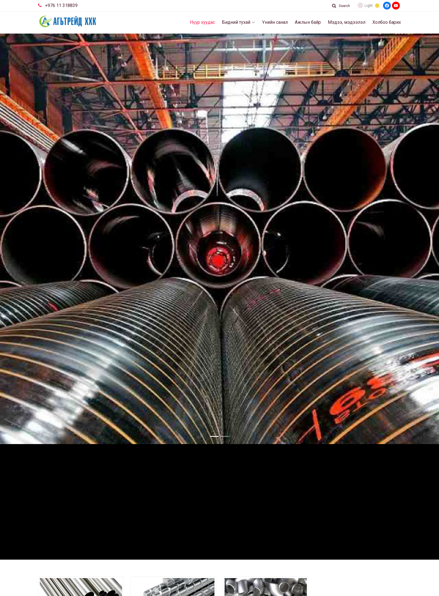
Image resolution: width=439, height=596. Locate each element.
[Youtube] (396, 6)
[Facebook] (387, 6)
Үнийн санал (275, 22)
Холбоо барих (386, 22)
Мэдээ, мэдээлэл (346, 22)
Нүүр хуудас (202, 22)
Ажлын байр (308, 22)
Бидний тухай (238, 22)
